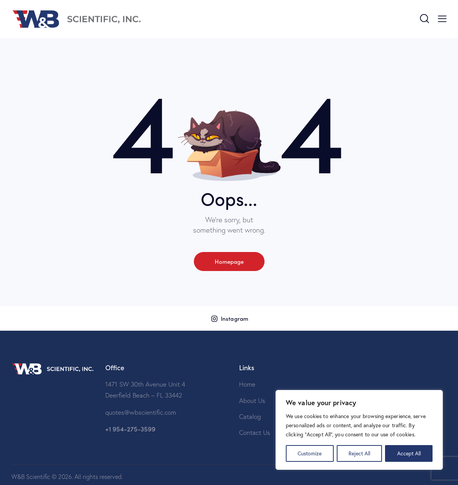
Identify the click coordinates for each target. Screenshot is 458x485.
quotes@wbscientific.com (140, 412)
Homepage (229, 261)
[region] (359, 430)
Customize (310, 453)
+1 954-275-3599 (130, 428)
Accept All (409, 453)
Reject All (359, 453)
